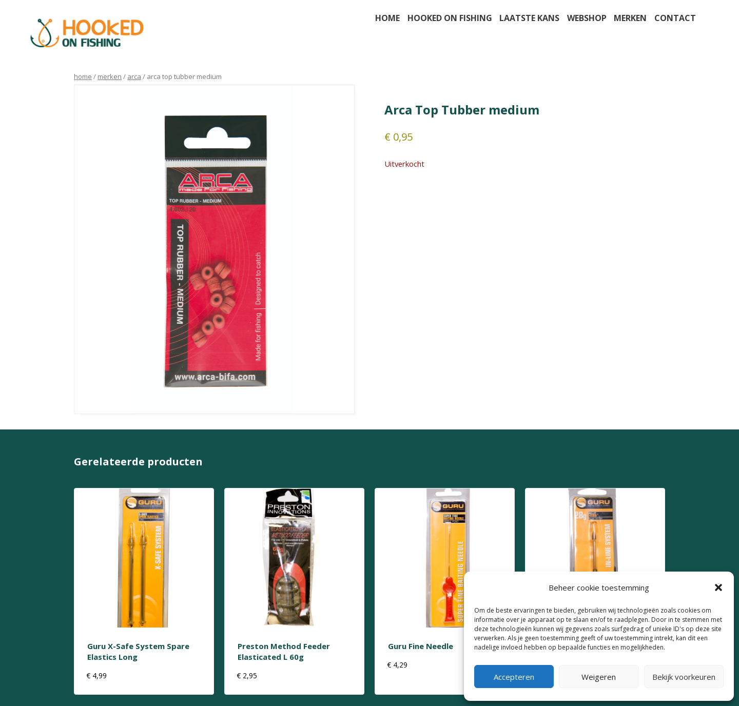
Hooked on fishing (449, 18)
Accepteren (514, 677)
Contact (675, 18)
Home (387, 18)
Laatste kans (529, 18)
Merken (630, 18)
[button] (718, 587)
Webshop (587, 18)
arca (134, 76)
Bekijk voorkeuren (683, 677)
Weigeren (598, 677)
